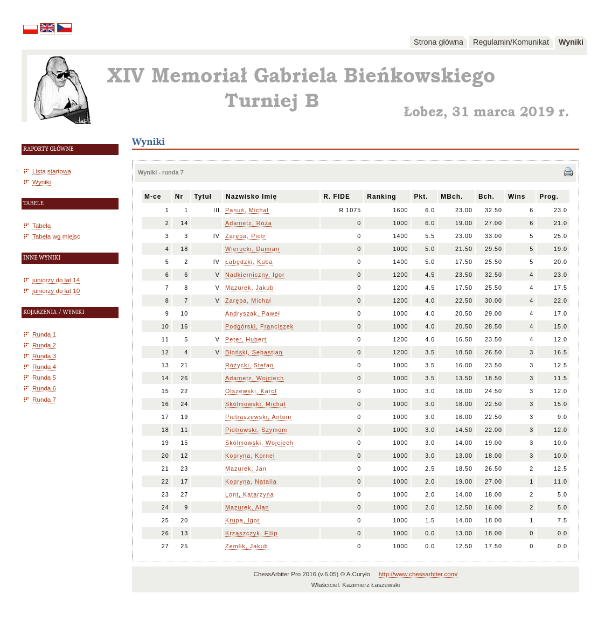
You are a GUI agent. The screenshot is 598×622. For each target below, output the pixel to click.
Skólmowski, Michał (255, 404)
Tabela (41, 225)
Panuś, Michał (247, 210)
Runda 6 (44, 388)
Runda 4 (44, 366)
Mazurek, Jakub (249, 287)
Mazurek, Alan (247, 507)
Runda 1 (44, 334)
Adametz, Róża (248, 223)
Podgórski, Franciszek (259, 326)
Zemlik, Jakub (246, 546)
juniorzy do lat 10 (56, 290)
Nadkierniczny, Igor (255, 274)
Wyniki (571, 42)
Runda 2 (44, 344)
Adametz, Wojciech (254, 378)
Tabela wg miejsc (56, 236)
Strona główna (438, 42)
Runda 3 (44, 355)
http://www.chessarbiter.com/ (418, 574)
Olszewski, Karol (251, 391)
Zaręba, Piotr (245, 236)
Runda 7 (44, 399)
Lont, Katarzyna (249, 494)
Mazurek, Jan (246, 468)
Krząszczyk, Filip (251, 533)
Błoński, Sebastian (254, 352)
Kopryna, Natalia (251, 481)
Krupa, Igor (242, 520)
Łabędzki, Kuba (249, 261)
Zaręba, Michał (248, 300)
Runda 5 (44, 377)
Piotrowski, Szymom (256, 430)
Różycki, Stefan (249, 365)
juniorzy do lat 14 (56, 279)
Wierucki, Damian (252, 249)
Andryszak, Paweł (252, 313)
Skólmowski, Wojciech (259, 442)
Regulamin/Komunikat (511, 42)
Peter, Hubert (246, 339)
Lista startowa (51, 170)
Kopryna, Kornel (250, 455)
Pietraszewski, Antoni (258, 417)
